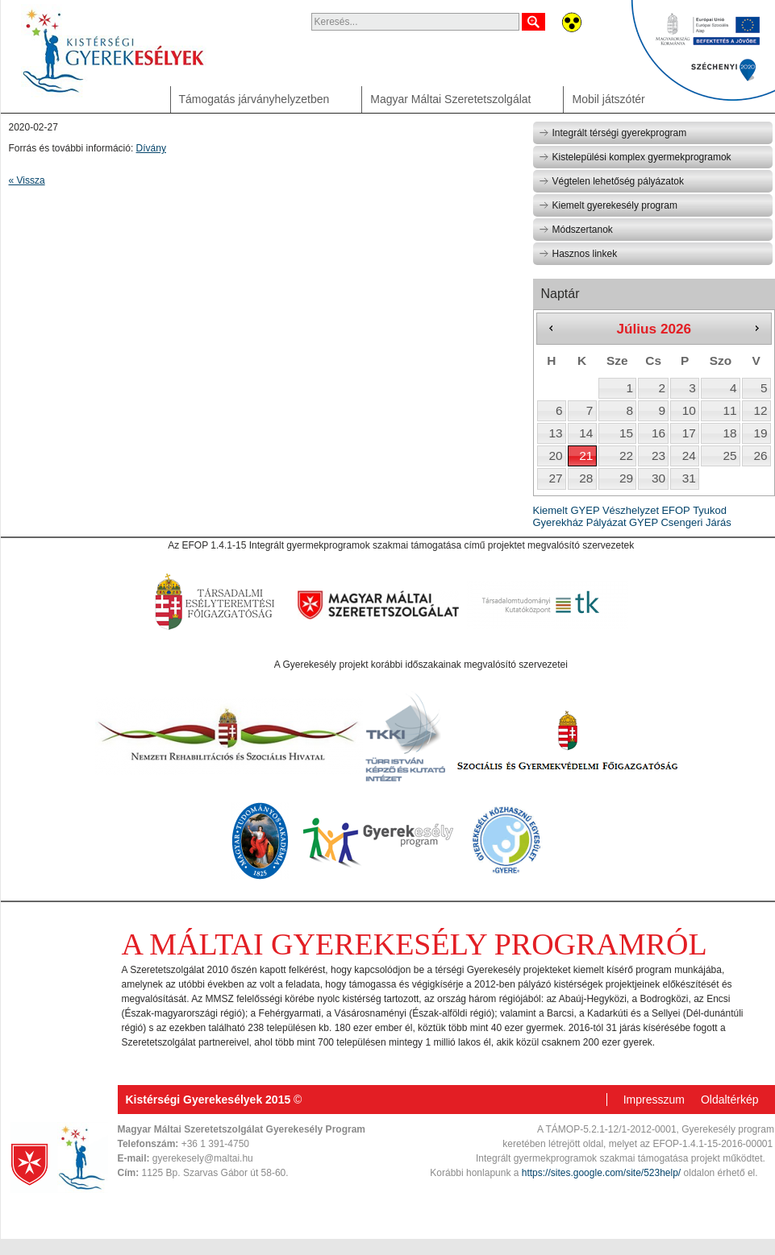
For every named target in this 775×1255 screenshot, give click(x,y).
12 (760, 410)
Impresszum (654, 1099)
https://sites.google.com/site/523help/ (601, 1172)
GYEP (643, 522)
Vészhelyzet (630, 510)
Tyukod (710, 510)
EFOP (675, 510)
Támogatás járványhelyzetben (254, 99)
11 (730, 410)
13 (555, 433)
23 (658, 455)
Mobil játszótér (608, 99)
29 (626, 478)
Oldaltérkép (730, 1099)
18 (730, 433)
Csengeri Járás (695, 522)
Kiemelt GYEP (566, 510)
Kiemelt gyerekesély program (608, 205)
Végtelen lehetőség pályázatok (611, 181)
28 (586, 478)
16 (658, 433)
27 (555, 478)
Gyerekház (558, 522)
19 (760, 433)
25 (730, 455)
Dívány (151, 148)
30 (658, 478)
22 (626, 455)
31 (689, 478)
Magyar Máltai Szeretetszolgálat (450, 99)
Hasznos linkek (578, 253)
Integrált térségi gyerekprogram (613, 133)
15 (626, 433)
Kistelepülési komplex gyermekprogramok (635, 157)
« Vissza (27, 180)
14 (586, 433)
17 (689, 433)
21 (586, 455)
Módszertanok (576, 229)
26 (760, 455)
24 (689, 455)
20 (555, 455)
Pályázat (606, 522)
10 (689, 410)
